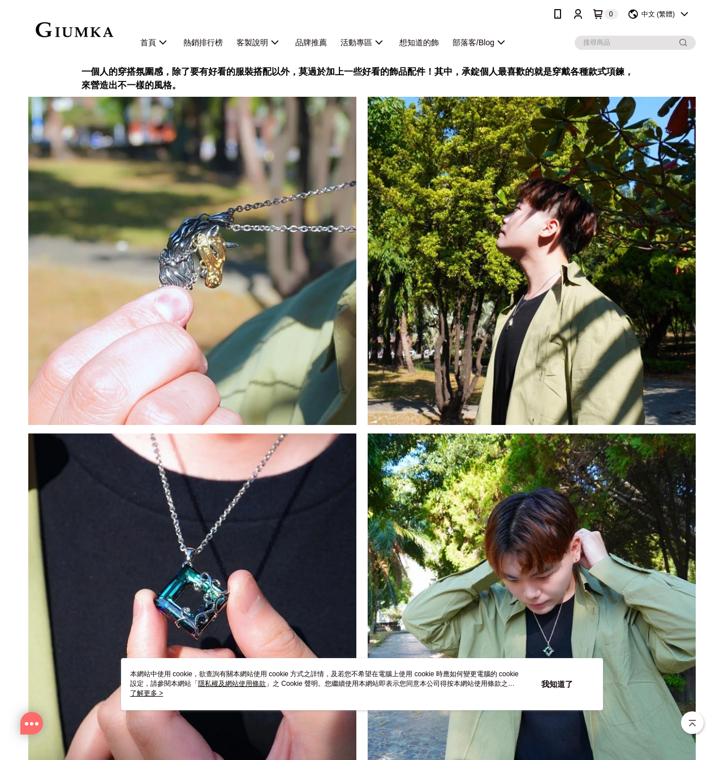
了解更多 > (146, 693)
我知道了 (557, 684)
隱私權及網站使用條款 (232, 684)
